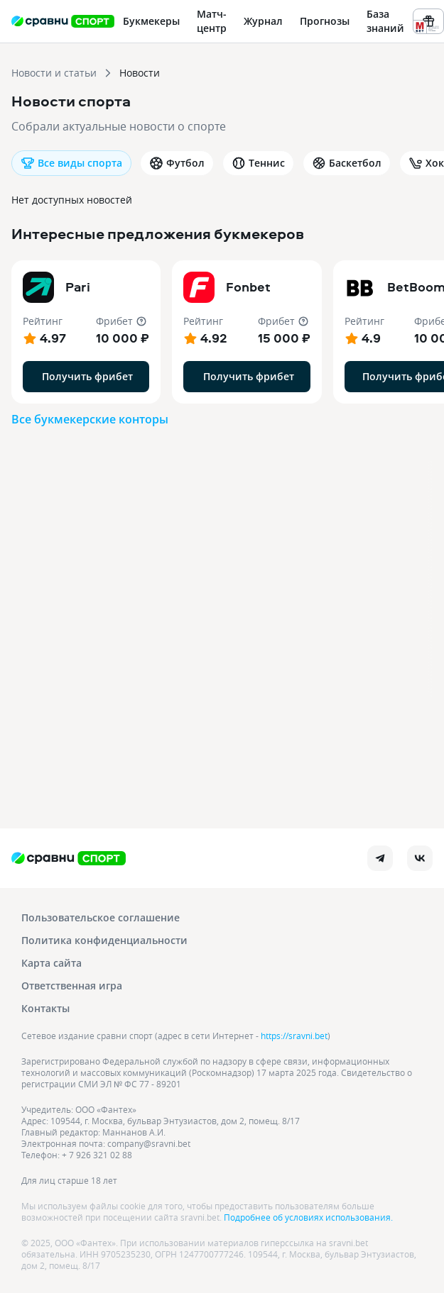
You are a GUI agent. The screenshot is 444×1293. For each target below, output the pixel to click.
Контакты (45, 1008)
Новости (139, 72)
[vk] (420, 858)
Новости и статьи (54, 72)
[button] (86, 332)
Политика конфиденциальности (104, 940)
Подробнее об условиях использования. (308, 1217)
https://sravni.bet (294, 1035)
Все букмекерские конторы (89, 419)
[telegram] (380, 858)
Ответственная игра (71, 985)
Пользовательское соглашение (100, 917)
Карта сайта (51, 963)
